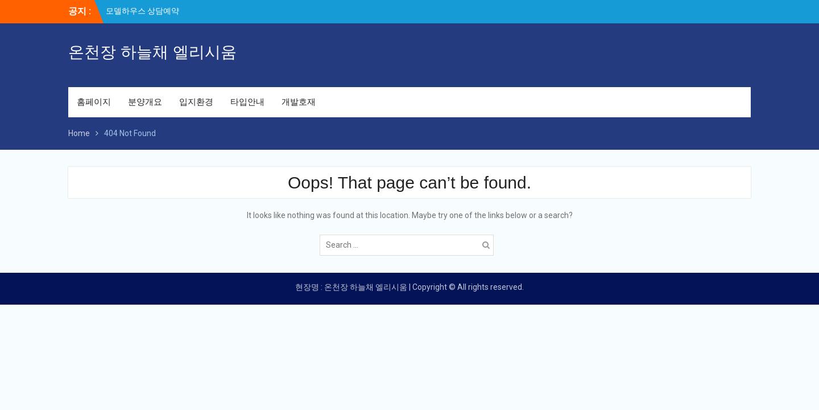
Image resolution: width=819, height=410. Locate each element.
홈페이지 (94, 102)
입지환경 (196, 102)
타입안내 (247, 102)
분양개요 (145, 102)
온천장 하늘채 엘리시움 (152, 52)
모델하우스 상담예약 (142, 10)
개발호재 (299, 102)
